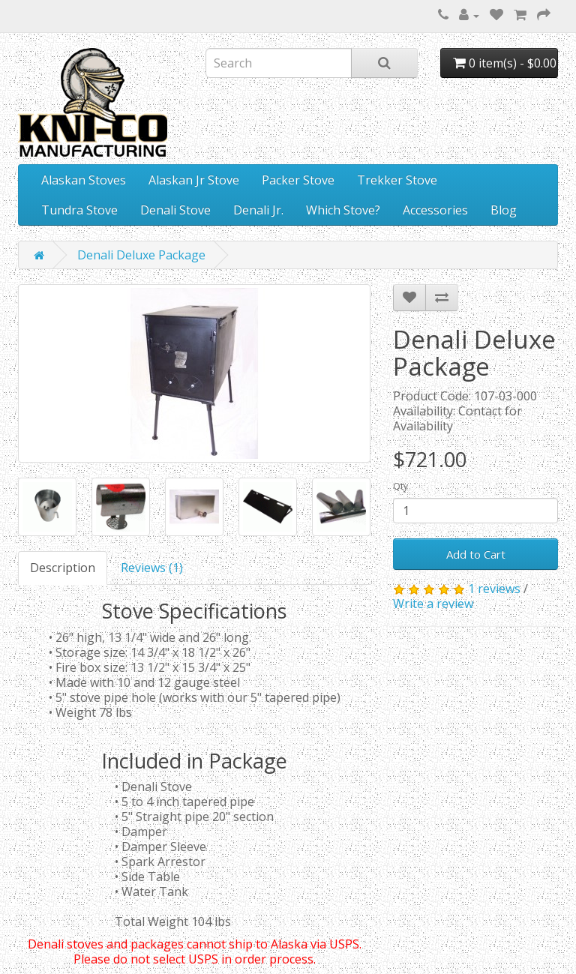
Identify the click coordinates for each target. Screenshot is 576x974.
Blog (503, 210)
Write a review (433, 603)
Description (62, 567)
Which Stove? (343, 210)
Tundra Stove (79, 210)
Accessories (435, 210)
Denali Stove (175, 210)
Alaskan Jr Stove (193, 180)
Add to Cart (476, 554)
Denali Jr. (258, 210)
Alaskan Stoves (83, 180)
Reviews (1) (152, 567)
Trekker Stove (397, 180)
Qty (400, 486)
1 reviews (494, 588)
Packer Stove (298, 180)
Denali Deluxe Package (141, 255)
